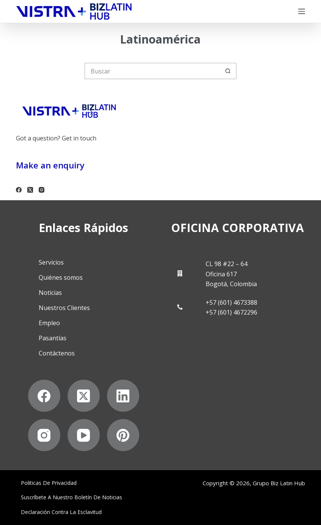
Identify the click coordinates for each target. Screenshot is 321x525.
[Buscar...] (152, 71)
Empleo (49, 323)
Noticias (50, 292)
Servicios (51, 262)
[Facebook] (19, 190)
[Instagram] (41, 190)
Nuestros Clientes (64, 308)
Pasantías (52, 338)
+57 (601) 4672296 (231, 312)
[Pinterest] (123, 435)
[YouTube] (84, 435)
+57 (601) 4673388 (231, 302)
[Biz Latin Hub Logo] (74, 11)
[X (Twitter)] (30, 190)
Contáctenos (57, 353)
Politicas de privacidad (49, 483)
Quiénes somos (61, 277)
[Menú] (301, 11)
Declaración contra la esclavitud (61, 512)
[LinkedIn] (123, 396)
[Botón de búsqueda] (228, 71)
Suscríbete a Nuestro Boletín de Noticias (71, 497)
